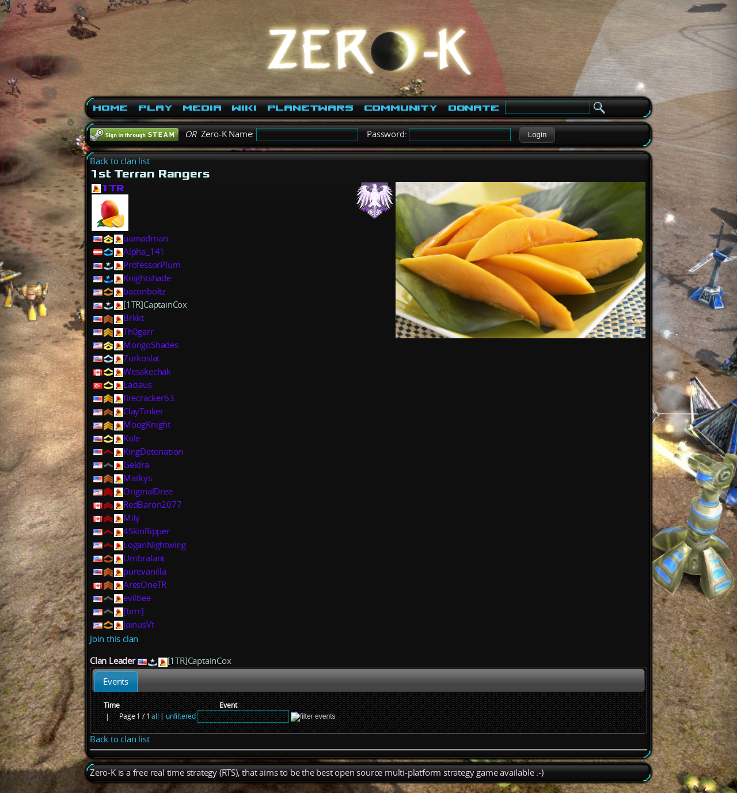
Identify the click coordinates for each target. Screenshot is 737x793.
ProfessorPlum (151, 264)
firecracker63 (148, 397)
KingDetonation (153, 451)
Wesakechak (147, 371)
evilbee (137, 597)
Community (401, 107)
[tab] (116, 681)
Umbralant (144, 558)
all (154, 716)
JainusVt (138, 624)
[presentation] (116, 681)
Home (110, 107)
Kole (131, 438)
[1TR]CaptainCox (155, 304)
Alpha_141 (144, 251)
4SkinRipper (146, 531)
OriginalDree (148, 491)
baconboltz (144, 291)
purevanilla (144, 571)
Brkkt (133, 317)
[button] (536, 135)
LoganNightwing (154, 544)
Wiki (243, 107)
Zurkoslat (141, 358)
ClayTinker (143, 411)
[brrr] (133, 611)
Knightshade (147, 278)
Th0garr (138, 331)
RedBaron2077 (152, 504)
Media (202, 107)
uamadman (145, 238)
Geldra (136, 464)
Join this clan (114, 638)
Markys (137, 478)
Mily (131, 517)
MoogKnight (146, 424)
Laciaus (137, 384)
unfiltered (181, 716)
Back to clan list (120, 161)
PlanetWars (310, 107)
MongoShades (150, 344)
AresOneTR (144, 584)
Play (155, 107)
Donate (473, 107)
